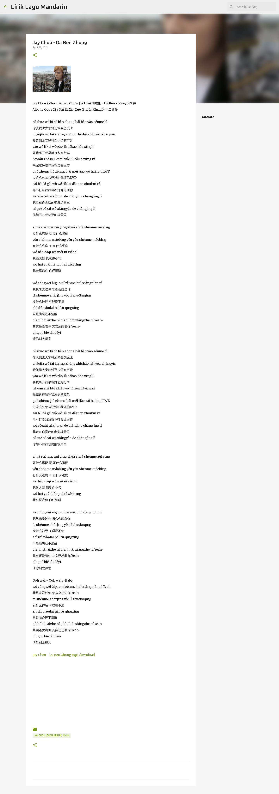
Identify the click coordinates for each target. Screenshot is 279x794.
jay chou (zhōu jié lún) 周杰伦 (52, 735)
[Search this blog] (255, 6)
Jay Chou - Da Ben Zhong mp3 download (64, 655)
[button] (35, 55)
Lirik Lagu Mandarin (39, 6)
